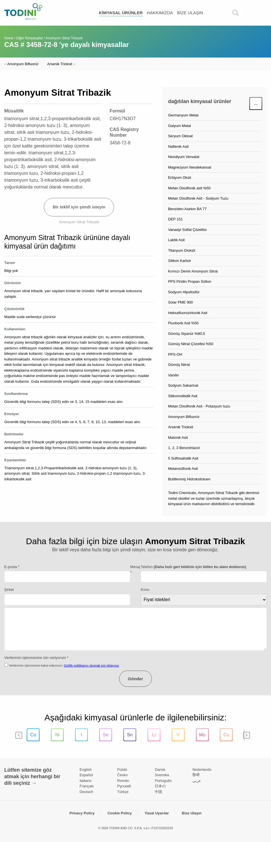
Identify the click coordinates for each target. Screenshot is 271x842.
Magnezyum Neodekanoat (189, 167)
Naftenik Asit (178, 146)
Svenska (162, 775)
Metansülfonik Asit (183, 468)
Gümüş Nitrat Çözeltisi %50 (190, 344)
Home (8, 38)
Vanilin (173, 375)
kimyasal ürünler (121, 12)
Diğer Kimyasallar (29, 38)
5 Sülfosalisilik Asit (183, 458)
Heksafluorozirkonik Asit (187, 313)
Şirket (9, 589)
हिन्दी (196, 775)
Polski (122, 769)
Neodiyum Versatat (183, 157)
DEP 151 (175, 219)
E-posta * (11, 567)
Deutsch (86, 792)
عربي (197, 781)
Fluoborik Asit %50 (183, 323)
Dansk (160, 769)
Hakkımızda (160, 12)
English (86, 769)
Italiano (86, 781)
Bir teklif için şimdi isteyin (79, 206)
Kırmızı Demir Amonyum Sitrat (193, 271)
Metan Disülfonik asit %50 (189, 188)
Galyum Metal (179, 126)
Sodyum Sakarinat (183, 385)
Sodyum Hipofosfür (184, 292)
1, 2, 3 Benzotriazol (184, 448)
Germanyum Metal (183, 115)
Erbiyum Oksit (179, 177)
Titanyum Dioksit (181, 250)
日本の (160, 786)
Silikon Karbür (179, 261)
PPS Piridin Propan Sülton (189, 281)
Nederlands (202, 769)
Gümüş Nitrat (179, 364)
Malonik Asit (178, 437)
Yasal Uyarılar (157, 813)
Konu (145, 589)
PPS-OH (175, 354)
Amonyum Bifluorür (21, 64)
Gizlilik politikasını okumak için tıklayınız (91, 665)
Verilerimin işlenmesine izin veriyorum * (36, 657)
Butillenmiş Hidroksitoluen (189, 479)
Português (163, 781)
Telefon (193, 567)
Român (123, 781)
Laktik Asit (176, 240)
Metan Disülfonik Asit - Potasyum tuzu (199, 406)
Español (86, 775)
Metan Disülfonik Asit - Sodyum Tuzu (198, 198)
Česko (122, 775)
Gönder (135, 678)
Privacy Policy (81, 813)
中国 (158, 792)
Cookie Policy (119, 813)
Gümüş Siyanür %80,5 (186, 333)
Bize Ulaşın (190, 12)
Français (87, 786)
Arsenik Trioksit (61, 64)
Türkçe (123, 792)
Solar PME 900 (180, 302)
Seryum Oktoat (180, 136)
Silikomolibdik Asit (182, 396)
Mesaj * (135, 570)
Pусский (124, 786)
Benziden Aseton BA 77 (187, 209)
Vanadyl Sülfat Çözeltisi (187, 230)
